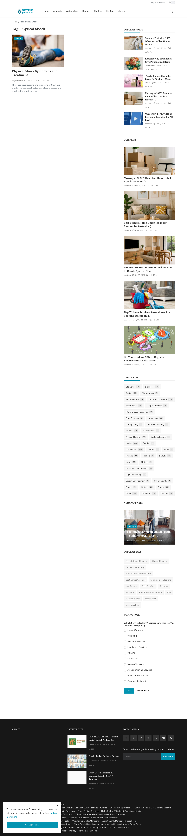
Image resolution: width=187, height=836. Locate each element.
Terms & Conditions (88, 830)
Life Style (133, 386)
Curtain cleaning (160, 437)
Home (46, 11)
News (131, 462)
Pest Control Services (138, 675)
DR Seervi (93, 760)
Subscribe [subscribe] (168, 756)
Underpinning (134, 424)
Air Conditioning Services (139, 669)
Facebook (149, 493)
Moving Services (135, 664)
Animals (57, 11)
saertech (148, 48)
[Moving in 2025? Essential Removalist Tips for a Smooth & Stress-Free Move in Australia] (133, 98)
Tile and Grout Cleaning (139, 412)
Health (132, 443)
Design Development (137, 481)
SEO (169, 592)
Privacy (72, 830)
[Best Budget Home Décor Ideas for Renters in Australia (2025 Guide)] (149, 205)
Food (168, 449)
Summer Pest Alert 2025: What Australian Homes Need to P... (158, 41)
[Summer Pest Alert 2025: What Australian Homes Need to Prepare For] (133, 43)
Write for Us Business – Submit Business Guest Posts (93, 817)
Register (162, 2)
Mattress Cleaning (157, 424)
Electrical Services (136, 641)
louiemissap (150, 65)
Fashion (167, 493)
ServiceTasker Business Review (104, 756)
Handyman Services (137, 647)
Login (153, 2)
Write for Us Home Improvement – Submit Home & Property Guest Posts (107, 824)
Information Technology (139, 468)
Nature (147, 487)
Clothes (98, 11)
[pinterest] (148, 738)
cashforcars (131, 586)
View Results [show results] (143, 690)
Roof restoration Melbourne (138, 573)
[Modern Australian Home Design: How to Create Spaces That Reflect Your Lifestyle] (149, 250)
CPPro (147, 83)
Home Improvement (161, 399)
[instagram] (141, 738)
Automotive (72, 11)
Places (163, 487)
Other (131, 493)
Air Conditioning (136, 437)
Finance (132, 455)
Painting (131, 652)
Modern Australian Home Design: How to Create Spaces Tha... (148, 269)
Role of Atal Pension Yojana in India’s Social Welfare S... (103, 738)
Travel (131, 487)
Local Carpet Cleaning (160, 580)
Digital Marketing (136, 474)
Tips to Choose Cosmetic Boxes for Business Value (158, 78)
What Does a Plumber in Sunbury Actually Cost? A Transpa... (101, 775)
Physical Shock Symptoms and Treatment (35, 73)
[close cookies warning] (57, 805)
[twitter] (133, 738)
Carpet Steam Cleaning (136, 561)
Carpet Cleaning (157, 405)
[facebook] (126, 738)
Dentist (110, 11)
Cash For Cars (148, 586)
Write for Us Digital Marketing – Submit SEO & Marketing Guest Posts (104, 821)
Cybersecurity (162, 481)
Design (131, 393)
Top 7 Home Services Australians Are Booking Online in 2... (147, 313)
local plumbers (132, 605)
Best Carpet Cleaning (136, 580)
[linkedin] (156, 738)
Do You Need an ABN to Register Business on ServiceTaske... (144, 358)
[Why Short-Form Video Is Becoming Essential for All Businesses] (133, 118)
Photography (150, 393)
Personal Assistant (136, 681)
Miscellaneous (135, 399)
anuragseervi (129, 320)
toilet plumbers (133, 598)
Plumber (132, 430)
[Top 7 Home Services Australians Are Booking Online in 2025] (149, 295)
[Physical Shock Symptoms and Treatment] (38, 51)
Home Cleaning (135, 630)
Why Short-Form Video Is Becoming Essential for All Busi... (159, 117)
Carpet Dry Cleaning (135, 567)
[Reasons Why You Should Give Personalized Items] (133, 63)
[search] (171, 11)
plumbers (130, 592)
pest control (150, 598)
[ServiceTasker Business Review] (76, 761)
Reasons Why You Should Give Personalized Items (158, 60)
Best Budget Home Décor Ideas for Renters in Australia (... (145, 224)
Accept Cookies (32, 824)
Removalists (151, 430)
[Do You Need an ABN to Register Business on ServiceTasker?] (149, 340)
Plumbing (132, 635)
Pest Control (134, 405)
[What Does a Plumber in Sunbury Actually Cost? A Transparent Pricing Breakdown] (76, 777)
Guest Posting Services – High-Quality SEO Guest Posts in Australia (109, 811)
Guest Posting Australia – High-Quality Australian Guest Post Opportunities (72, 807)
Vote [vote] (129, 690)
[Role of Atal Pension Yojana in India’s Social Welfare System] (76, 741)
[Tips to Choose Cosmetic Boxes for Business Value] (133, 80)
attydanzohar (17, 81)
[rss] (171, 738)
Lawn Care (132, 658)
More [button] (121, 11)
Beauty (86, 11)
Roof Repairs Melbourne (150, 592)
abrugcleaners (133, 540)
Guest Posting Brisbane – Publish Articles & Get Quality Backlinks (140, 807)
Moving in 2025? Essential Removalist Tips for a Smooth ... (158, 96)
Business (152, 386)
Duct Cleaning (134, 418)
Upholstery (155, 418)
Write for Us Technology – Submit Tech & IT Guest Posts (103, 827)
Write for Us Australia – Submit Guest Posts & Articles (100, 814)
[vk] (163, 738)
